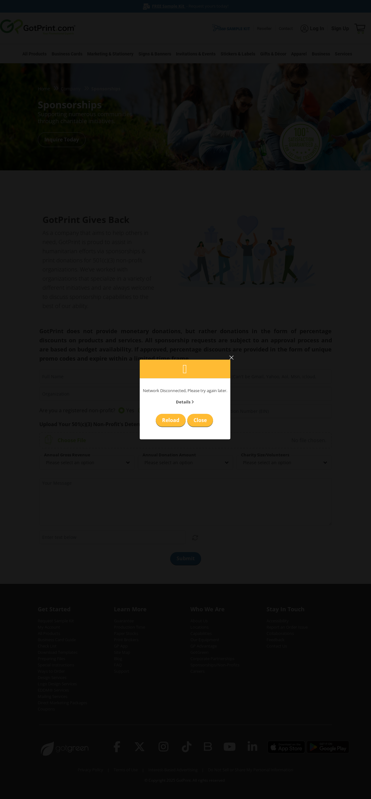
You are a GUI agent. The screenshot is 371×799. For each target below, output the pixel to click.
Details (185, 401)
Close (200, 420)
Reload (170, 420)
